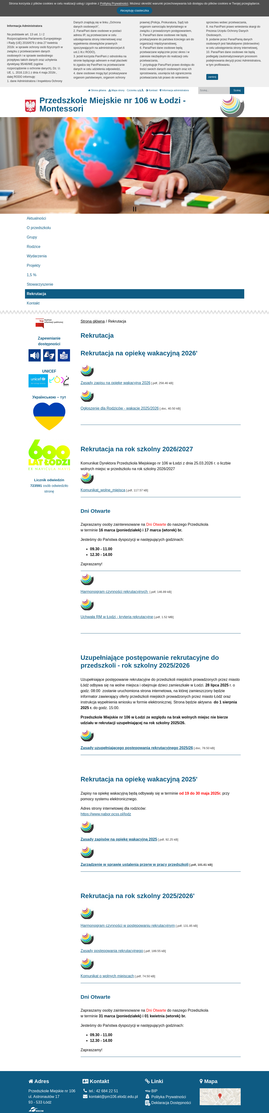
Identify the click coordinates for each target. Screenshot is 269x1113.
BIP (151, 1091)
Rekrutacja (36, 294)
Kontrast (151, 90)
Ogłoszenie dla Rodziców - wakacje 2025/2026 (120, 408)
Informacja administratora (174, 90)
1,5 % (32, 275)
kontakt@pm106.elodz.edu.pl (110, 1097)
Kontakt (33, 303)
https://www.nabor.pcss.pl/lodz (106, 814)
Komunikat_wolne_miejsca (103, 490)
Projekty (34, 265)
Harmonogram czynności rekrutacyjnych (115, 592)
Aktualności (36, 218)
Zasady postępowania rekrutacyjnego (112, 951)
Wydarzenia (37, 256)
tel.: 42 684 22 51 (100, 1091)
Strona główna (97, 90)
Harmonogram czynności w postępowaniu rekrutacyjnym (128, 926)
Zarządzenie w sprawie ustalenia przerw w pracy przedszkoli (135, 864)
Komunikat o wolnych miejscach (107, 976)
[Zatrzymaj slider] (134, 209)
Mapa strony (116, 90)
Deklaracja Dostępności (168, 1103)
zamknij (212, 77)
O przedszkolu (39, 228)
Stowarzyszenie (40, 284)
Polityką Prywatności (114, 3)
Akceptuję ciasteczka (134, 10)
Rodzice (34, 247)
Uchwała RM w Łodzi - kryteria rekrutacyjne (117, 617)
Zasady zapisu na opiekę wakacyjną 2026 (115, 383)
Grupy (32, 237)
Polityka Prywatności (165, 1096)
